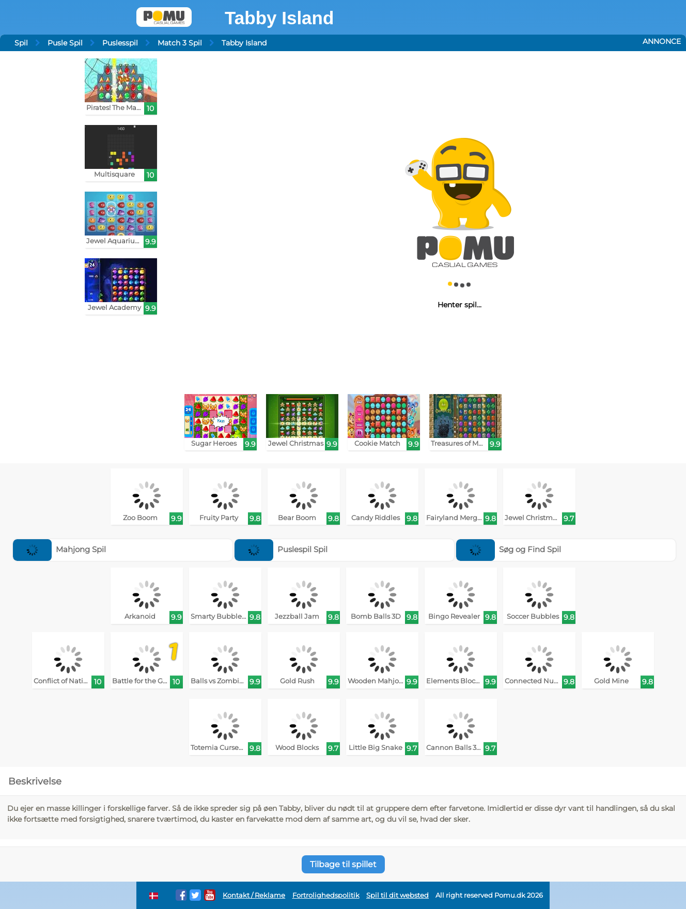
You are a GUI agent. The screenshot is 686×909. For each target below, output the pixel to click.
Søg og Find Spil (509, 549)
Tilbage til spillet (343, 864)
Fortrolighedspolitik (326, 895)
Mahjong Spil (59, 549)
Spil (21, 43)
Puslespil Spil (281, 549)
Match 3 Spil (180, 43)
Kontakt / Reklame (254, 895)
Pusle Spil (65, 43)
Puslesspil (120, 43)
